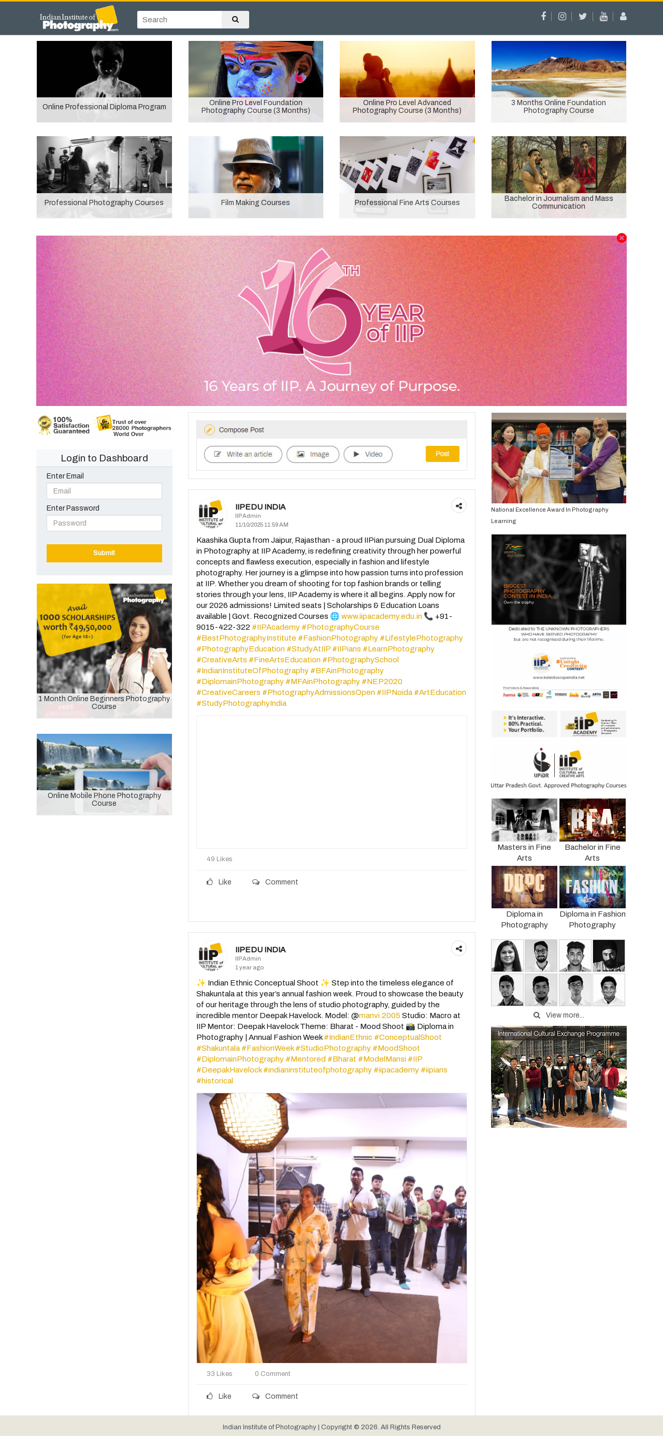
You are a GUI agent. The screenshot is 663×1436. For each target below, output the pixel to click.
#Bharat (341, 1059)
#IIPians (346, 649)
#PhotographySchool (360, 660)
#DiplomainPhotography (240, 681)
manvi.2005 (379, 1015)
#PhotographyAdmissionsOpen (318, 692)
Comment (275, 882)
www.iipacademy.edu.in (381, 616)
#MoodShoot (396, 1048)
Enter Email (65, 476)
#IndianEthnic (348, 1037)
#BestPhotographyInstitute (246, 638)
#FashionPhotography (338, 638)
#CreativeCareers (228, 692)
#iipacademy (396, 1070)
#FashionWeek (267, 1048)
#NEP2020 (382, 681)
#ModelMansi (382, 1059)
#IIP (415, 1059)
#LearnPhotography (399, 649)
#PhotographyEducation (240, 649)
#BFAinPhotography (347, 670)
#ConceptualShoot (408, 1037)
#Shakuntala (218, 1048)
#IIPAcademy (276, 627)
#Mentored (305, 1059)
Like (219, 882)
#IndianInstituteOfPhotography (252, 670)
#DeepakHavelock (229, 1070)
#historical (214, 1081)
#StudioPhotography (333, 1048)
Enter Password (73, 508)
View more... (559, 1015)
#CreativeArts (221, 660)
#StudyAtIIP (308, 649)
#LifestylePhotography (421, 638)
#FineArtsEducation (285, 660)
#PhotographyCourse (340, 627)
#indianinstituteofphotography (317, 1070)
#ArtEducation (440, 692)
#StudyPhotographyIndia (241, 703)
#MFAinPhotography (322, 681)
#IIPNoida (394, 692)
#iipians (434, 1070)
